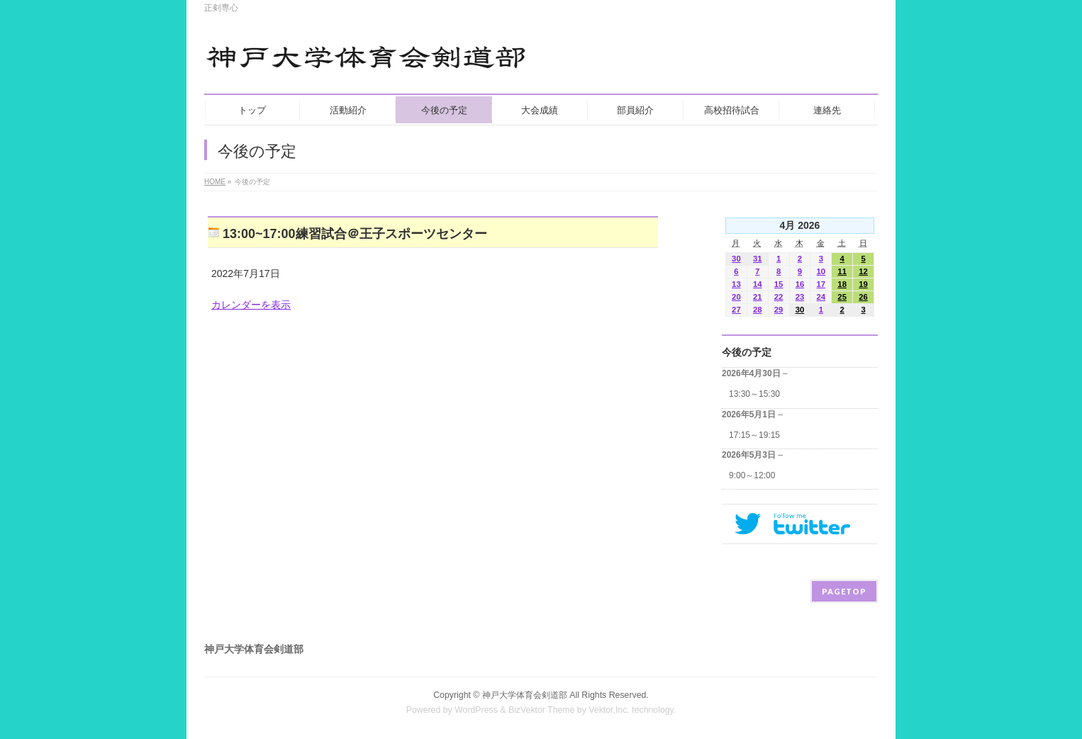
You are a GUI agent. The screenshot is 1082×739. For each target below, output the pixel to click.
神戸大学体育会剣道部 (524, 695)
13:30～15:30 (754, 394)
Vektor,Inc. (609, 710)
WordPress (476, 710)
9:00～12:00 (752, 475)
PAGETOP (844, 591)
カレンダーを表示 (251, 304)
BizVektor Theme (541, 710)
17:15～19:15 (754, 435)
